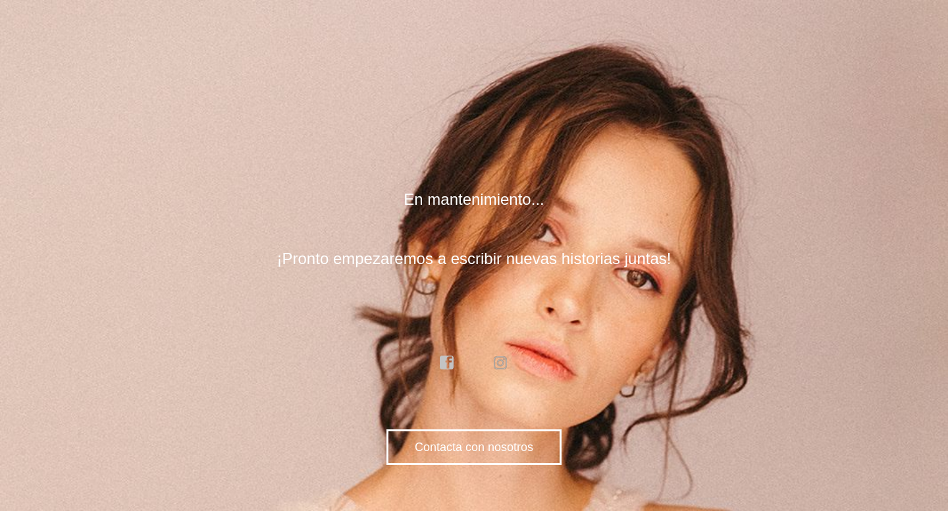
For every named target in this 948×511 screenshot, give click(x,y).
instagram (501, 363)
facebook (447, 363)
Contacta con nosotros (474, 447)
